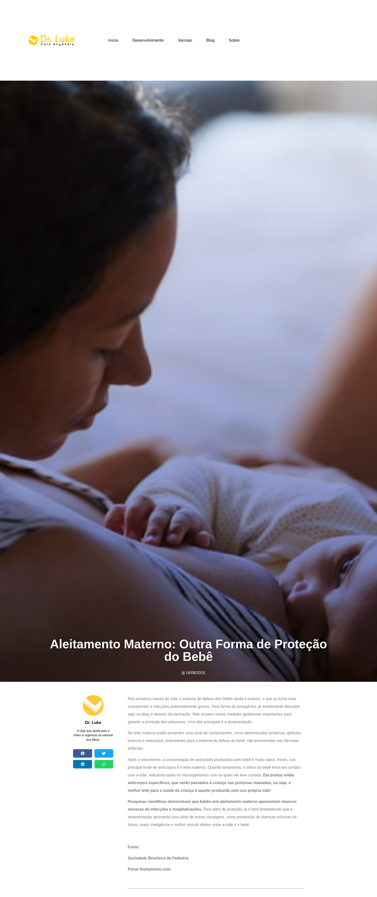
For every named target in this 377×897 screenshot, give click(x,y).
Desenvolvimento (147, 40)
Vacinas (185, 40)
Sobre (234, 40)
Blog (210, 40)
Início (113, 40)
